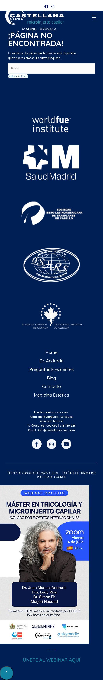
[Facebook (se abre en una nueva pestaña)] (47, 7)
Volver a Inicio (18, 76)
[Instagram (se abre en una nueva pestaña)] (52, 7)
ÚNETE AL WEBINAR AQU (51, 660)
